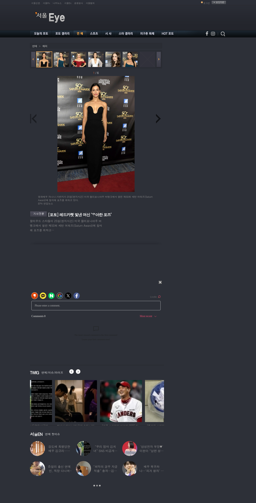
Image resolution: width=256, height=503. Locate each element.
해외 (44, 46)
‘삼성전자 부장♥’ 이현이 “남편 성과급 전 (152, 450)
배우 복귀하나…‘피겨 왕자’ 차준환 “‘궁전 (151, 470)
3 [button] (100, 485)
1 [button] (94, 485)
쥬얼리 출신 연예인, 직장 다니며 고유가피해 (59, 470)
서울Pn (46, 3)
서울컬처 (90, 3)
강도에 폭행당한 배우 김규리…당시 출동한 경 (59, 450)
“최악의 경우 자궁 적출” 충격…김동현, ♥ (105, 470)
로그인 (206, 3)
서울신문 (35, 3)
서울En (67, 3)
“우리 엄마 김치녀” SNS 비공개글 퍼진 (105, 450)
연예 (34, 46)
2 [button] (97, 485)
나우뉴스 (57, 3)
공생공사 (78, 3)
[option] (51, 400)
